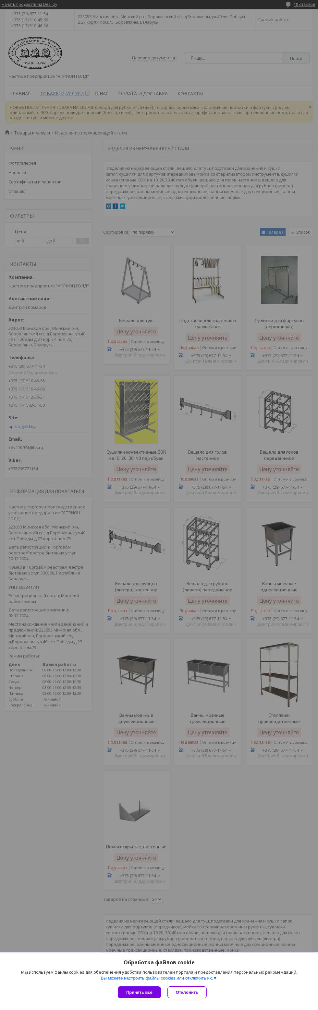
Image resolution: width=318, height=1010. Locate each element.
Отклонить (187, 992)
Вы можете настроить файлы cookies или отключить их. (157, 978)
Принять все (139, 992)
